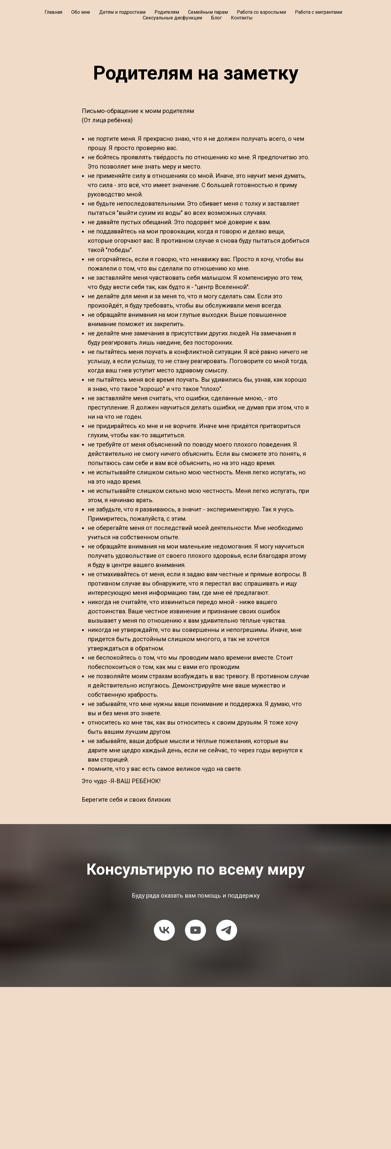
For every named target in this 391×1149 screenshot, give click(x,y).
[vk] (164, 930)
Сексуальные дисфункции (172, 18)
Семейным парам (208, 12)
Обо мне (80, 12)
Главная (53, 12)
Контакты (242, 18)
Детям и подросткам (122, 12)
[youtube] (195, 930)
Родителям (166, 12)
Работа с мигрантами (318, 12)
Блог (216, 18)
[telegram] (226, 930)
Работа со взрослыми (261, 12)
